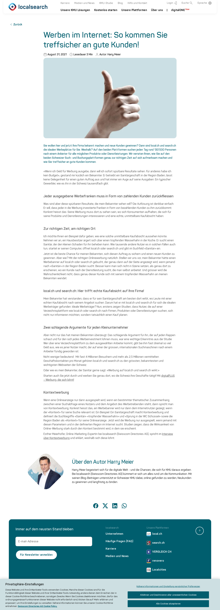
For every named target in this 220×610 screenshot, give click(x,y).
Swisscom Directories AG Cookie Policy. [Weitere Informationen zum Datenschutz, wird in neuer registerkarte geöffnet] (37, 608)
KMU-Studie (106, 3)
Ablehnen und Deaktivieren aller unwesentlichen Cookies (168, 596)
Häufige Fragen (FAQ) (119, 541)
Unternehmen (114, 533)
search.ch (155, 543)
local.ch (154, 534)
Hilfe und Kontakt (137, 3)
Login (172, 3)
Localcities (156, 570)
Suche (187, 3)
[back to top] (200, 531)
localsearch (112, 528)
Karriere (65, 3)
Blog (120, 3)
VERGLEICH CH (158, 552)
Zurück (15, 24)
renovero (155, 561)
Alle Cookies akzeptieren (168, 605)
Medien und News (84, 3)
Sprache (202, 3)
